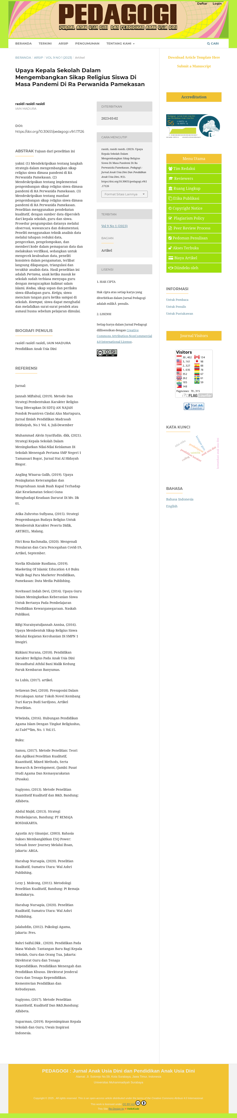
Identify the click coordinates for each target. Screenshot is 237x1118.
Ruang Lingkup (184, 188)
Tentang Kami (119, 43)
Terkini (45, 43)
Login (217, 3)
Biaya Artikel (182, 257)
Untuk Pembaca (177, 300)
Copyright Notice (185, 208)
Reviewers (180, 178)
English (172, 506)
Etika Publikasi (183, 198)
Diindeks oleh (183, 267)
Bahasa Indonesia (179, 499)
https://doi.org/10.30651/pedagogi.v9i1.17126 (49, 132)
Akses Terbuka (183, 247)
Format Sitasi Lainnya (121, 194)
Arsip (63, 43)
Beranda (23, 43)
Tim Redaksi (181, 168)
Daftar (202, 3)
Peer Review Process (189, 228)
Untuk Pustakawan (179, 313)
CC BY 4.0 (135, 1103)
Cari (213, 43)
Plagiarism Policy (186, 218)
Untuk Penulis (176, 306)
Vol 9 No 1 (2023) (59, 57)
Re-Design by (116, 1108)
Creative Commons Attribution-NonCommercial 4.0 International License (124, 336)
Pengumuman (87, 43)
